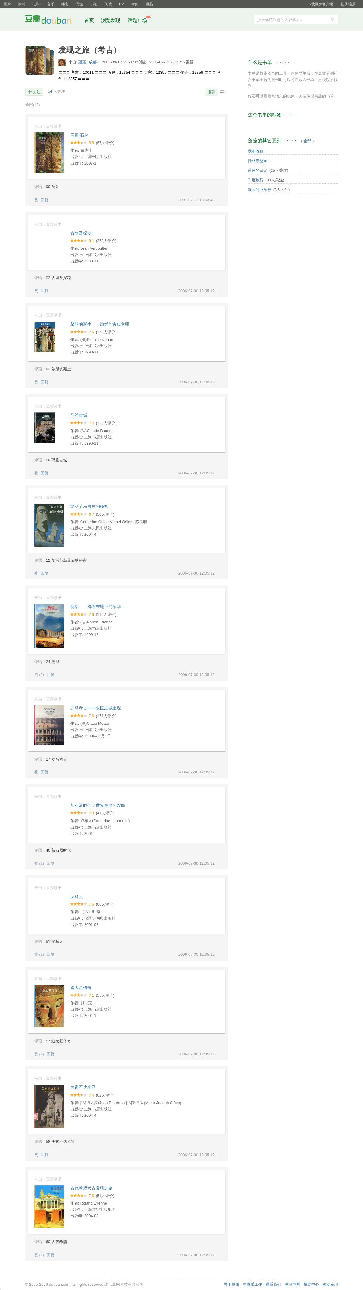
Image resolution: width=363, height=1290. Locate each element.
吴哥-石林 (79, 135)
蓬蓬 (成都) (88, 62)
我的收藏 (255, 151)
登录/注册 (348, 4)
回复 (44, 200)
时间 (135, 4)
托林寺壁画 (257, 161)
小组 (93, 4)
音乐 (50, 4)
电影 (36, 4)
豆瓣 (7, 4)
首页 (89, 20)
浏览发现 (111, 20)
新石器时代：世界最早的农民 (97, 805)
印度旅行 (255, 180)
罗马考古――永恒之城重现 (95, 707)
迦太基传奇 (80, 987)
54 (50, 91)
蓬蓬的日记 (257, 170)
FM (121, 4)
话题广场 (137, 20)
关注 (37, 92)
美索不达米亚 (83, 1087)
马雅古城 (78, 415)
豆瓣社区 (53, 20)
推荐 (211, 92)
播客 (65, 4)
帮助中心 (311, 1284)
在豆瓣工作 (252, 1284)
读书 (21, 4)
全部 (32, 105)
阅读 (108, 4)
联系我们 (273, 1284)
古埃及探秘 (80, 233)
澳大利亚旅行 (259, 189)
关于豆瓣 (231, 1284)
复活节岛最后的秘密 (89, 506)
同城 (79, 4)
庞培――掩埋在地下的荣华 (95, 606)
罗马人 (76, 896)
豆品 (149, 4)
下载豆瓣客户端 (320, 4)
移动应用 (330, 1284)
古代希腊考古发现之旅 (91, 1188)
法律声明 (292, 1284)
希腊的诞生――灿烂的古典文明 (99, 324)
